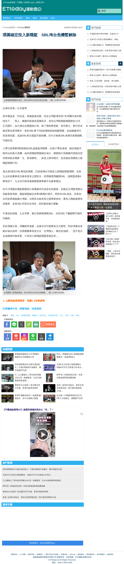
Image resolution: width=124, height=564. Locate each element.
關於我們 (31, 554)
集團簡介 (40, 554)
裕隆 (77, 315)
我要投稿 (14, 554)
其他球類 (44, 18)
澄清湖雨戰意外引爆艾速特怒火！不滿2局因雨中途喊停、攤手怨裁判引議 (28, 367)
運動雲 (24, 9)
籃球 (35, 18)
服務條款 (81, 554)
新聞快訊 (7, 18)
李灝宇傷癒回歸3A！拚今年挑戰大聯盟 (105, 70)
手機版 (20, 2)
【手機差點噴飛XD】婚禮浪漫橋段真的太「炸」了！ (28, 409)
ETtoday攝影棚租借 (94, 128)
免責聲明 (110, 554)
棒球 (28, 18)
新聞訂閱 (39, 2)
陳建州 (35, 315)
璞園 (12, 315)
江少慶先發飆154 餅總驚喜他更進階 (105, 45)
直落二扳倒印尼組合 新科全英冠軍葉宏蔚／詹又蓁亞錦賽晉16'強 (70, 388)
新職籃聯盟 (25, 315)
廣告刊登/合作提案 (52, 554)
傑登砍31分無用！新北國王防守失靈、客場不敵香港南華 (25, 492)
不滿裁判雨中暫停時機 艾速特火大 (104, 34)
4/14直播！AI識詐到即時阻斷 (98, 104)
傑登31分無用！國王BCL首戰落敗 (103, 56)
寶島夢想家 (53, 315)
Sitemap (72, 554)
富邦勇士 (43, 315)
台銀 (72, 315)
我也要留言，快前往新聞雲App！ (42, 543)
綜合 (53, 18)
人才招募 (22, 554)
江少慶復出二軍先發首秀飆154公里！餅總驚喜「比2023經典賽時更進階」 (28, 378)
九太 (61, 315)
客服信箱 (64, 554)
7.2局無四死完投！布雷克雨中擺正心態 (105, 50)
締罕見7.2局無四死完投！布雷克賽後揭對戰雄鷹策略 (24, 486)
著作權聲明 (101, 554)
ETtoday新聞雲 (9, 2)
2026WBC (18, 18)
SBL (17, 315)
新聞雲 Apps (29, 2)
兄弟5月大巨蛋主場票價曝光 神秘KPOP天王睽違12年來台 (28, 475)
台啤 (66, 315)
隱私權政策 (90, 554)
